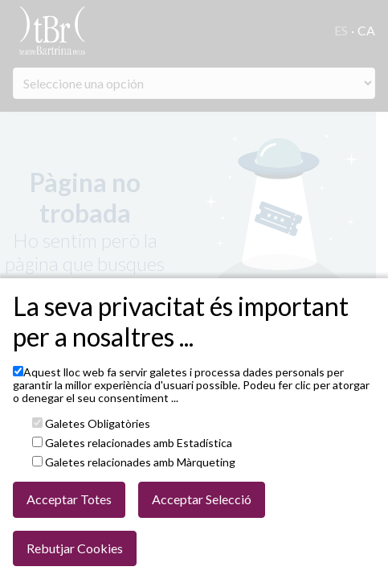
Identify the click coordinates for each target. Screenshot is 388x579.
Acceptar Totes (69, 499)
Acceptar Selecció (201, 499)
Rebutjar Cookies (75, 548)
